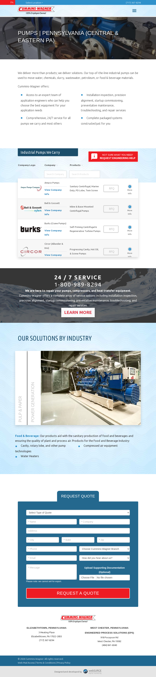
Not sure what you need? (113, 156)
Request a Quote (78, 593)
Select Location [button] (33, 2)
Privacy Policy (63, 662)
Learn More (78, 312)
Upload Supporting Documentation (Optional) (104, 570)
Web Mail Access (26, 662)
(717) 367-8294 (133, 2)
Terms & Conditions (45, 662)
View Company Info (53, 191)
